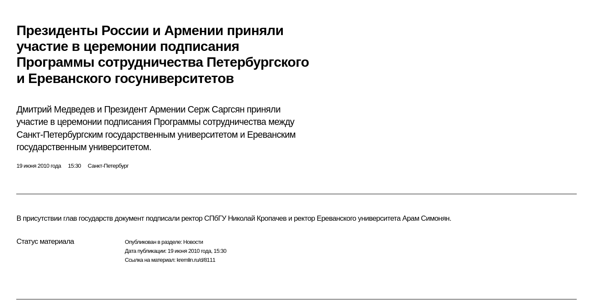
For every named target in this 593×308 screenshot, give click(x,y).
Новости (193, 242)
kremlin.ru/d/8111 (196, 260)
